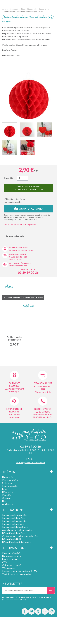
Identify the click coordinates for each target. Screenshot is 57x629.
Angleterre (7, 504)
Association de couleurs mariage (17, 530)
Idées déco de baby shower (15, 527)
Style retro (7, 483)
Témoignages (8, 568)
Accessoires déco (17, 9)
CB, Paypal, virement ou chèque (21, 250)
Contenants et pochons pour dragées (20, 536)
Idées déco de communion (14, 521)
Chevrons (7, 498)
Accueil (5, 9)
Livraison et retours (11, 556)
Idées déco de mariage (13, 524)
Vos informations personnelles (16, 574)
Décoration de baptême (13, 533)
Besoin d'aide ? (28, 269)
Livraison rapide (17, 254)
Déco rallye (7, 492)
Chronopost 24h (15, 259)
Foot (4, 489)
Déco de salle (32, 9)
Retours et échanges (20, 263)
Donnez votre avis (14, 236)
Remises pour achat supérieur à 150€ (19, 571)
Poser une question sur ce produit (20, 224)
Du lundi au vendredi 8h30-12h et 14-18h (42, 416)
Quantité (8, 178)
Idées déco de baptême (13, 518)
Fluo (4, 501)
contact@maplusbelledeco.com (30, 462)
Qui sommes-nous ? (11, 565)
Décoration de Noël (11, 539)
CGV (4, 562)
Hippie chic (7, 477)
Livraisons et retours (14, 410)
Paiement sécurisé (18, 248)
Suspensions (44, 9)
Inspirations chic (10, 486)
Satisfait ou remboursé (18, 266)
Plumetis (6, 495)
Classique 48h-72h (18, 257)
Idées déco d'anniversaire (14, 515)
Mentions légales (10, 559)
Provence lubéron (10, 480)
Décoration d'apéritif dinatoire (16, 542)
